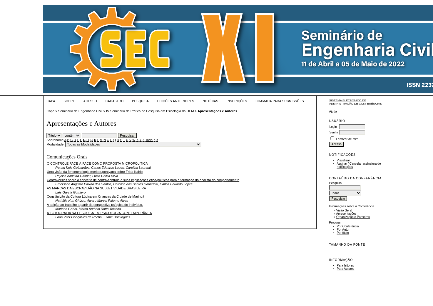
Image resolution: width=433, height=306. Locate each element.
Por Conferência (348, 226)
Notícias (210, 101)
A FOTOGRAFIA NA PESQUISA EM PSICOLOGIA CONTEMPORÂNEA (99, 213)
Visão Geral (344, 210)
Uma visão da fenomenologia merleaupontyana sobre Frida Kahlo (95, 171)
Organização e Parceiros (353, 217)
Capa (50, 101)
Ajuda (333, 111)
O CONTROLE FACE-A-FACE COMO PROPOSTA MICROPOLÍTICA (97, 163)
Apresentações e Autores (217, 111)
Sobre (69, 101)
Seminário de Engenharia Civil (80, 111)
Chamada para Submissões (279, 101)
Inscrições (237, 101)
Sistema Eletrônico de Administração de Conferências (355, 102)
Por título (343, 232)
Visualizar (343, 160)
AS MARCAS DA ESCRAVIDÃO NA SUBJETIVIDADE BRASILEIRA (96, 188)
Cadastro (115, 101)
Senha (333, 132)
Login (333, 126)
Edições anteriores (175, 101)
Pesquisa (140, 101)
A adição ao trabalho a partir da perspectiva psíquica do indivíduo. (95, 204)
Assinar (342, 163)
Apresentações (346, 213)
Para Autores (345, 268)
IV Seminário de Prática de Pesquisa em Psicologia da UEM (150, 111)
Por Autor (343, 229)
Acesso (90, 101)
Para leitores (345, 265)
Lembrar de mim (347, 139)
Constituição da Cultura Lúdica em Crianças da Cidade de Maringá (95, 196)
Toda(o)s (151, 140)
